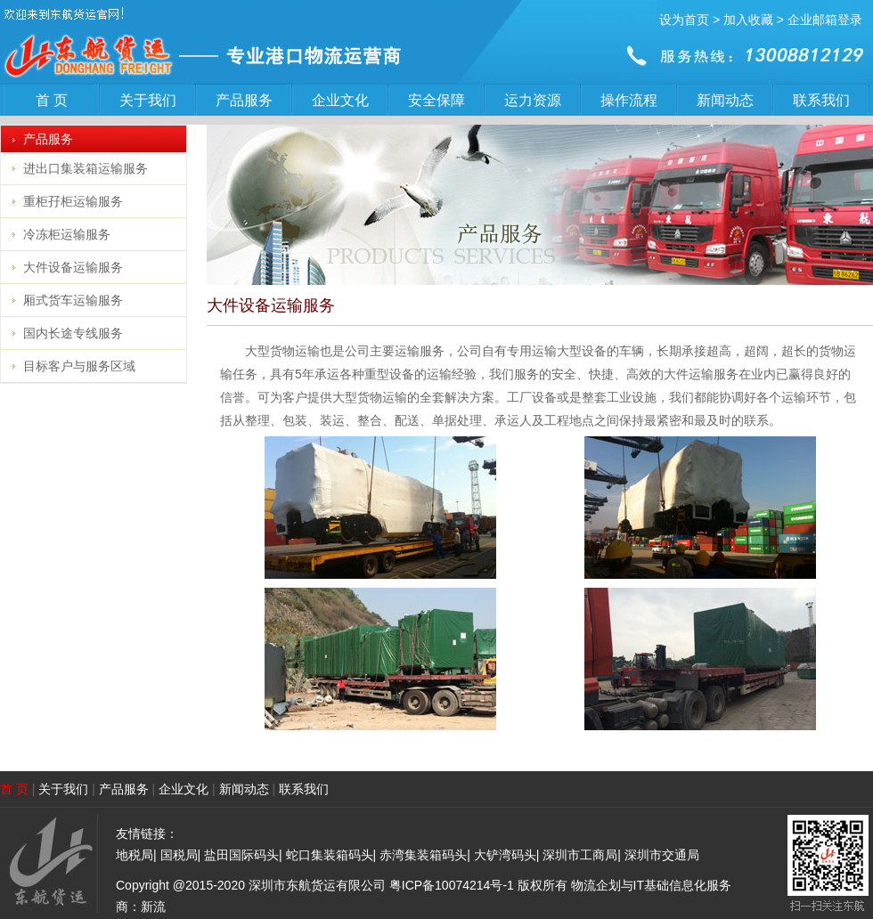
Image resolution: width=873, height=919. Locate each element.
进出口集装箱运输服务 (85, 168)
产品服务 (244, 100)
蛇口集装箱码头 (329, 855)
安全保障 (436, 100)
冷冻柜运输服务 (66, 234)
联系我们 (821, 100)
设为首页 (684, 19)
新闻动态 (725, 100)
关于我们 (147, 100)
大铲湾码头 (505, 855)
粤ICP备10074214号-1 (451, 885)
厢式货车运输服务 (73, 300)
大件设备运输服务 (73, 267)
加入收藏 (748, 19)
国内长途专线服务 (73, 333)
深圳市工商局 (580, 855)
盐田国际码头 (241, 855)
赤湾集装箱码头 (423, 855)
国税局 (179, 855)
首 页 (52, 100)
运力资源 (532, 100)
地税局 (134, 855)
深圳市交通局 (661, 855)
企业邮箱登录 (824, 19)
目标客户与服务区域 (79, 366)
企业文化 (340, 100)
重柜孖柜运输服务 (73, 201)
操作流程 (628, 100)
